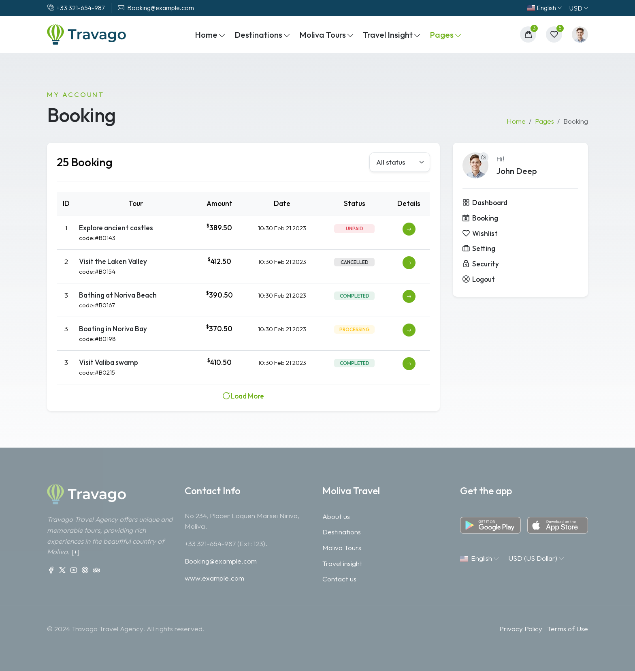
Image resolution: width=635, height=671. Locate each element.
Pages (544, 121)
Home (516, 121)
